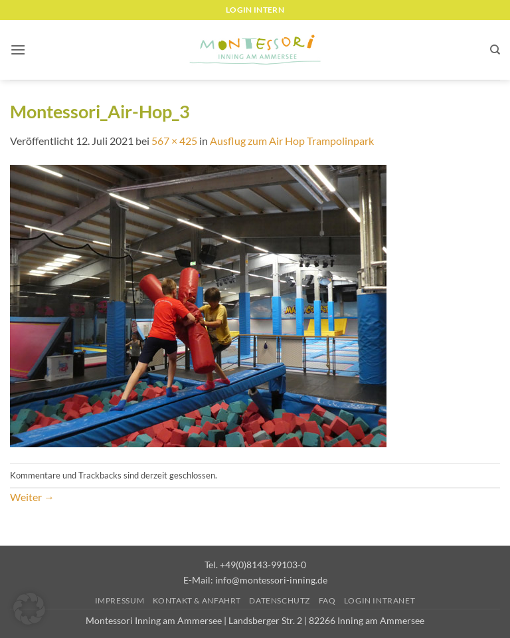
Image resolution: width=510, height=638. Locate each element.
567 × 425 (174, 140)
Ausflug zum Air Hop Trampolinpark (292, 140)
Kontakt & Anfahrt (197, 600)
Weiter (32, 496)
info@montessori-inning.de (271, 579)
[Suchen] (495, 49)
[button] (18, 49)
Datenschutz (279, 600)
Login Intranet (380, 600)
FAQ (327, 600)
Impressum (120, 600)
